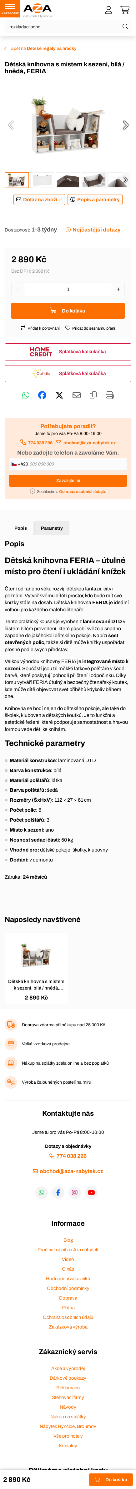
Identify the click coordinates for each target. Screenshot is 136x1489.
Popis (20, 528)
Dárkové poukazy (68, 1378)
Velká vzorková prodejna (46, 1044)
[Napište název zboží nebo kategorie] (68, 27)
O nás (68, 1269)
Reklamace (68, 1387)
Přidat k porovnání (44, 328)
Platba (68, 1307)
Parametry (52, 528)
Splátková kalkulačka (82, 351)
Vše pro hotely (68, 1436)
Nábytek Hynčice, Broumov (68, 1426)
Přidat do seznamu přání (93, 328)
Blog (68, 1240)
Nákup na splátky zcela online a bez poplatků (65, 1063)
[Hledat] (125, 27)
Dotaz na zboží (40, 199)
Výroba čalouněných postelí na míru (56, 1082)
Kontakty (68, 1445)
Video (68, 1259)
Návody (68, 1407)
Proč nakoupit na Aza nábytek (68, 1249)
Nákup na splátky (68, 1416)
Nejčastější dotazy (96, 230)
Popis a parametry (98, 199)
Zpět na (44, 48)
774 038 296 (40, 443)
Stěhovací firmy (68, 1397)
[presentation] (11, 125)
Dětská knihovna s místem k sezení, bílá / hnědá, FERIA (36, 985)
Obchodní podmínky (68, 1288)
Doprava (68, 1298)
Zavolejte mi (68, 480)
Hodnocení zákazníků (68, 1278)
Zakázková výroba (68, 1326)
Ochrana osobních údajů (68, 1317)
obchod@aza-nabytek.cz (89, 443)
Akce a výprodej (68, 1368)
